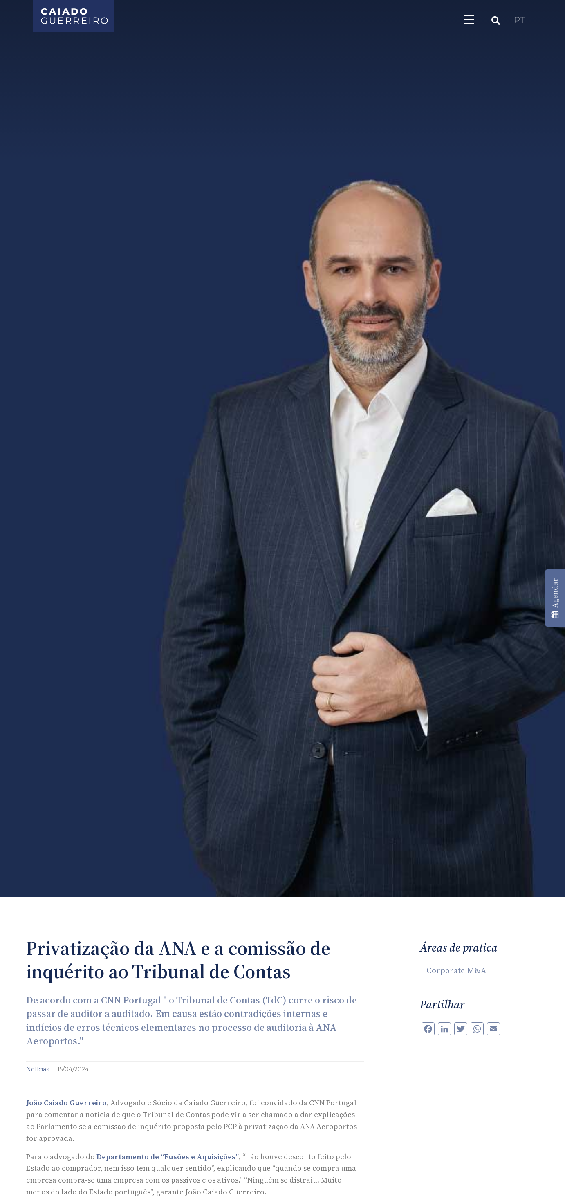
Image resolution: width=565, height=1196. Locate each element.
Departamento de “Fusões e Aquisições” (167, 1156)
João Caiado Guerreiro (66, 1102)
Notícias (38, 1069)
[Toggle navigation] (469, 19)
